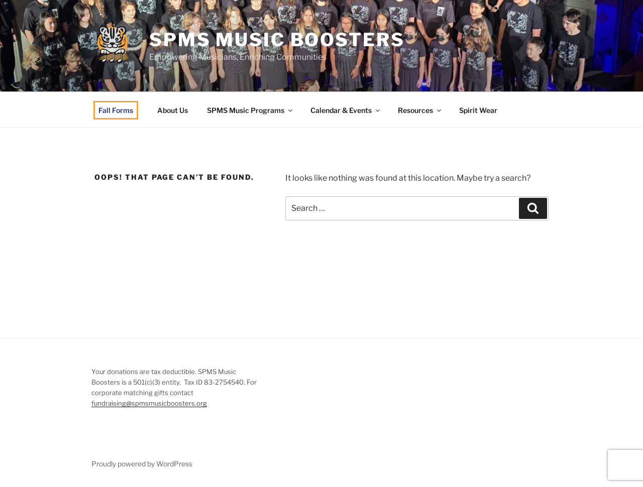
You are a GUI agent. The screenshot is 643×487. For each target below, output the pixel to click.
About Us (172, 110)
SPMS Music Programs (250, 110)
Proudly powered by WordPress (141, 463)
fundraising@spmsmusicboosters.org (149, 403)
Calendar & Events (345, 110)
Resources (420, 110)
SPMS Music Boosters (277, 40)
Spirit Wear (478, 110)
